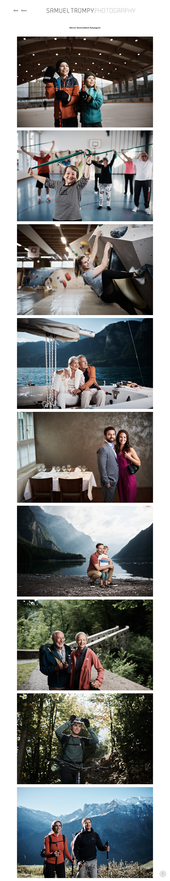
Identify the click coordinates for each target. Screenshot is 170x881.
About (24, 10)
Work (16, 10)
